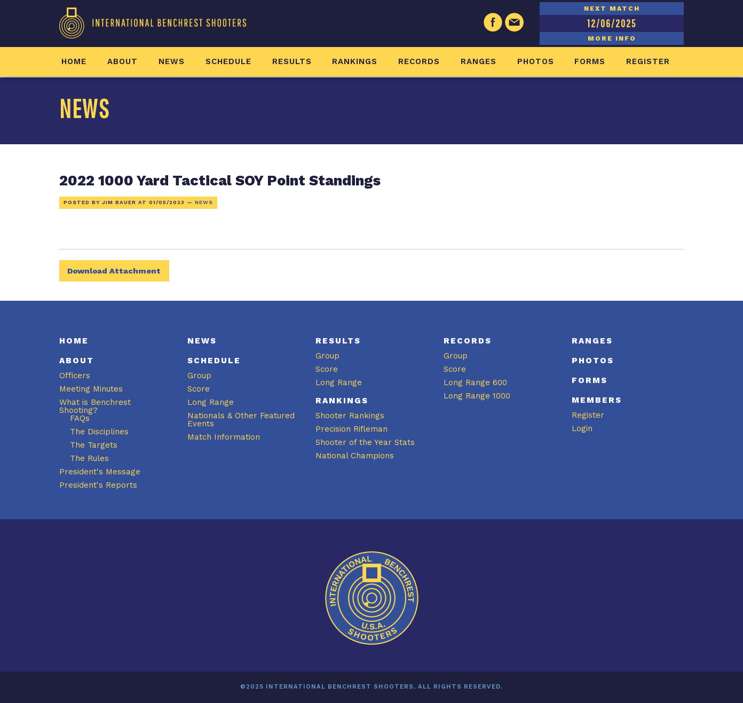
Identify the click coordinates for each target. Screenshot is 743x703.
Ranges (478, 61)
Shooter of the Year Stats (365, 442)
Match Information (223, 437)
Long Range (210, 402)
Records (419, 61)
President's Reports (98, 485)
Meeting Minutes (91, 389)
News (172, 61)
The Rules (89, 458)
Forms (589, 61)
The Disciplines (99, 431)
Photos (535, 61)
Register (648, 61)
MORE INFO (612, 38)
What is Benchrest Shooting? (95, 406)
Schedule (228, 61)
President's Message (99, 472)
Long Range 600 (475, 382)
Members (597, 400)
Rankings (354, 61)
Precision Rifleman (351, 429)
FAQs (80, 418)
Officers (74, 375)
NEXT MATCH (612, 8)
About (122, 61)
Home (73, 61)
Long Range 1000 (477, 396)
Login (582, 428)
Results (292, 61)
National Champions (354, 455)
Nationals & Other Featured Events (241, 419)
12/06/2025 (611, 23)
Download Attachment (114, 271)
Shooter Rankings (349, 415)
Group (199, 375)
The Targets (93, 445)
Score (198, 389)
